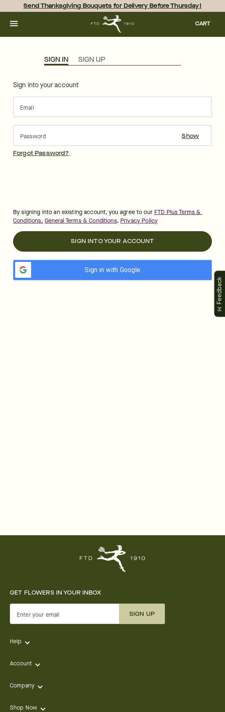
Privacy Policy (139, 221)
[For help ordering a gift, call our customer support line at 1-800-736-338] (112, 24)
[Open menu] (14, 24)
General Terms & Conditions (81, 221)
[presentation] (75, 182)
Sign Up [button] (91, 59)
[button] (14, 24)
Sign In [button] (56, 59)
